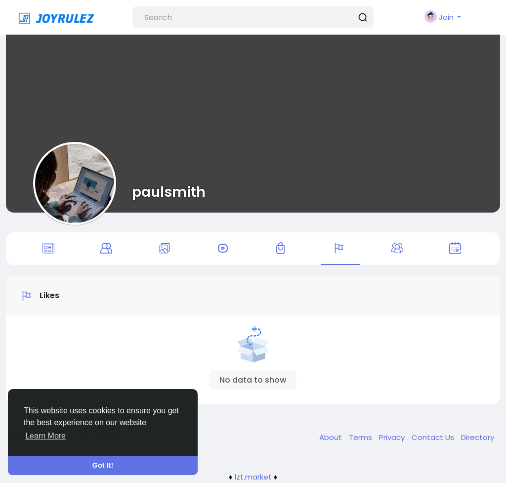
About (331, 437)
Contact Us (434, 437)
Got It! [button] (102, 465)
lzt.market (253, 477)
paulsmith (169, 192)
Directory (477, 437)
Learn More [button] (45, 436)
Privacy (393, 437)
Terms (361, 437)
